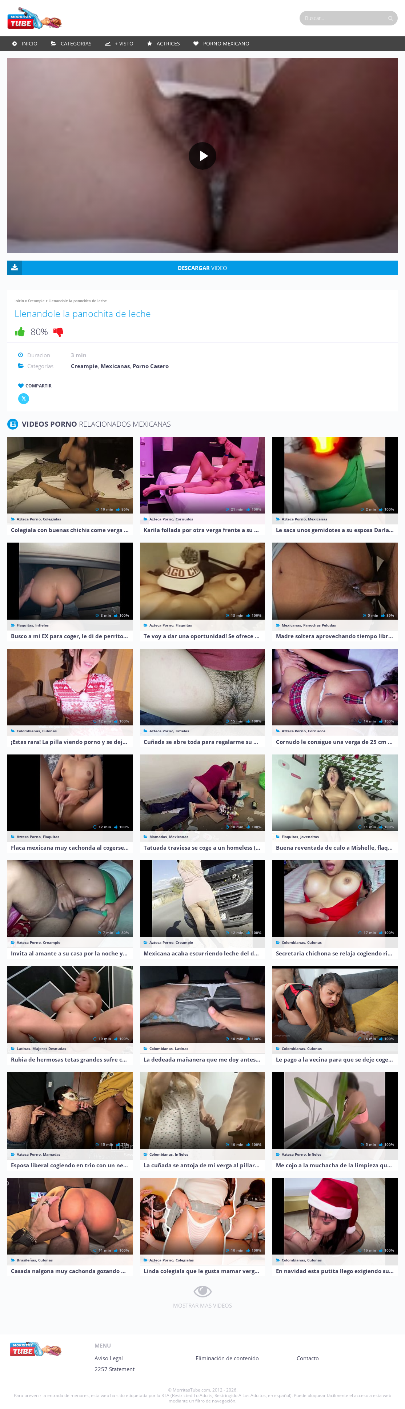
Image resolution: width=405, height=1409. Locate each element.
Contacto (308, 1358)
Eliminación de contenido (227, 1358)
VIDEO (202, 267)
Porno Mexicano (226, 43)
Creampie (36, 300)
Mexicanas (115, 366)
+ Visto (124, 43)
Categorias (76, 43)
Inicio (29, 43)
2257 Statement (115, 1369)
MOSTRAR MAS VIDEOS (202, 1305)
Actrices (168, 43)
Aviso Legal (109, 1358)
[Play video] (202, 156)
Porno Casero (151, 366)
